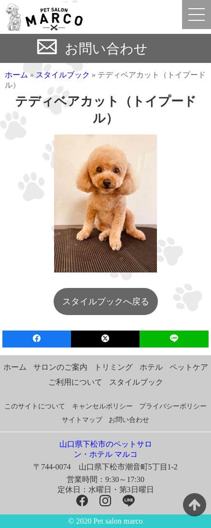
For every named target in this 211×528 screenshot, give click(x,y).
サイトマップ (82, 419)
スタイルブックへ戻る (105, 301)
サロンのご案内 (60, 367)
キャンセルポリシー (102, 406)
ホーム (16, 75)
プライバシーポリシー (173, 406)
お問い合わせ (106, 48)
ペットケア (188, 367)
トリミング (113, 367)
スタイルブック (63, 75)
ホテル (151, 367)
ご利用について (75, 382)
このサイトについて (34, 406)
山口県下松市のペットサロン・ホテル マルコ (105, 449)
